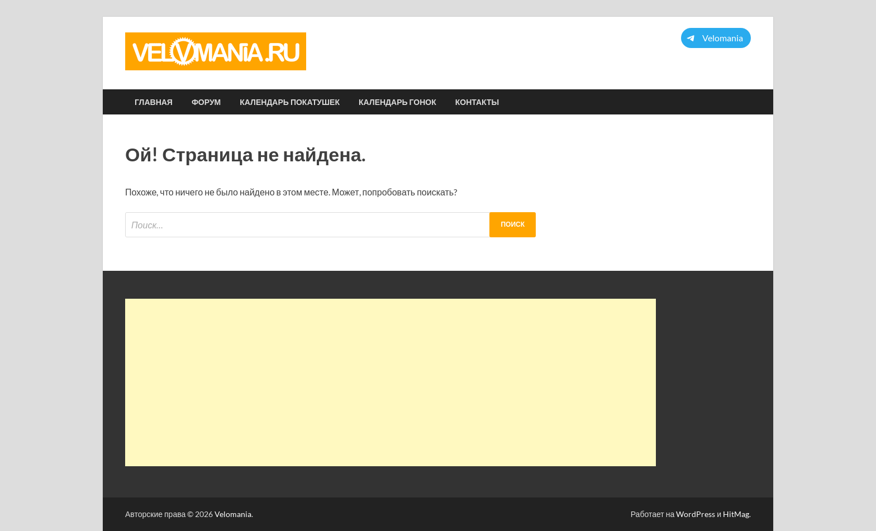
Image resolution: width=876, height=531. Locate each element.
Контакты (477, 102)
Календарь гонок (397, 102)
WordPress (695, 514)
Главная (154, 102)
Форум (206, 102)
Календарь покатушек (290, 102)
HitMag (736, 514)
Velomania (233, 514)
